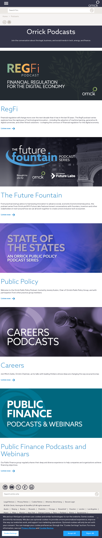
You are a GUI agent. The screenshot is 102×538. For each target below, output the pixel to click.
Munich (22, 513)
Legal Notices (9, 502)
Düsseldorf (62, 509)
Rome (71, 513)
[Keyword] (96, 494)
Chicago (52, 509)
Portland (63, 513)
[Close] (98, 518)
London (82, 509)
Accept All (72, 534)
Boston (23, 509)
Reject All (90, 534)
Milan (14, 513)
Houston (72, 509)
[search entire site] (49, 10)
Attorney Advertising (54, 502)
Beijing (14, 509)
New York (31, 513)
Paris (55, 513)
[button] (4, 23)
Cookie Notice (37, 502)
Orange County (44, 513)
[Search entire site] (49, 494)
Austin (6, 509)
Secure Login (70, 502)
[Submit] (92, 10)
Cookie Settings (10, 534)
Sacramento (81, 513)
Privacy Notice (22, 502)
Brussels (32, 509)
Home (5, 17)
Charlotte (42, 509)
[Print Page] (9, 23)
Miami (6, 513)
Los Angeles (92, 509)
